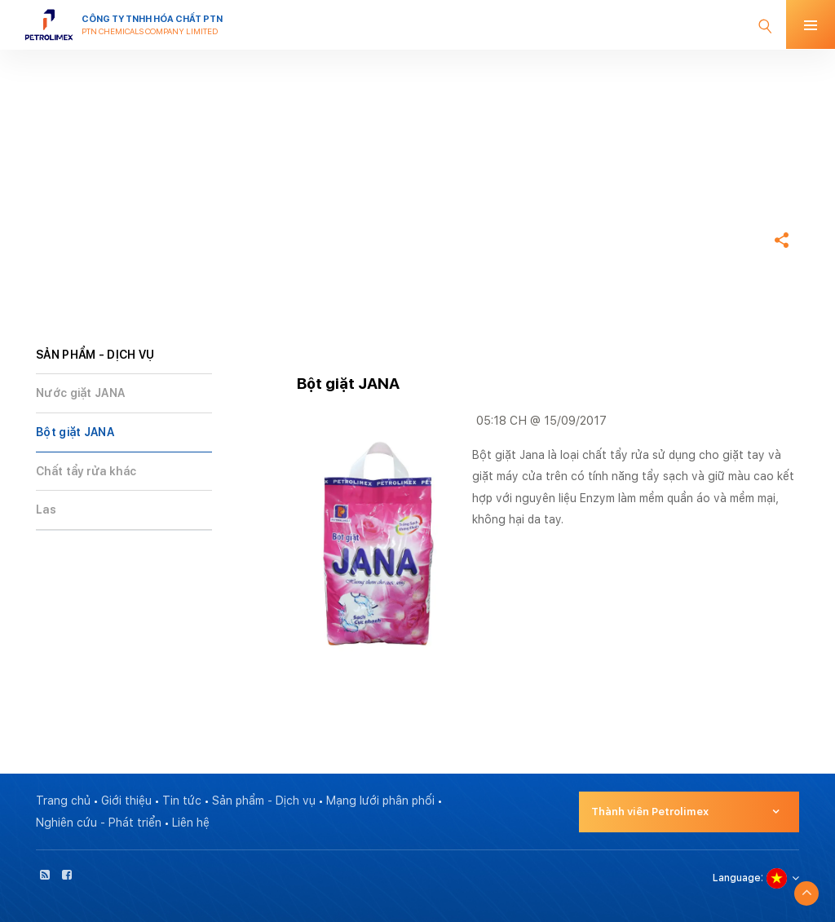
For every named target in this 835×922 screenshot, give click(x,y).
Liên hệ (191, 822)
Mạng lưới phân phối (380, 800)
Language (737, 878)
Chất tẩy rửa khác (86, 471)
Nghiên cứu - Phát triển (98, 822)
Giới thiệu (126, 800)
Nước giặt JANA (80, 392)
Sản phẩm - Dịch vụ (264, 800)
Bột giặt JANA (75, 432)
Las (46, 509)
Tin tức (181, 800)
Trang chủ (65, 190)
